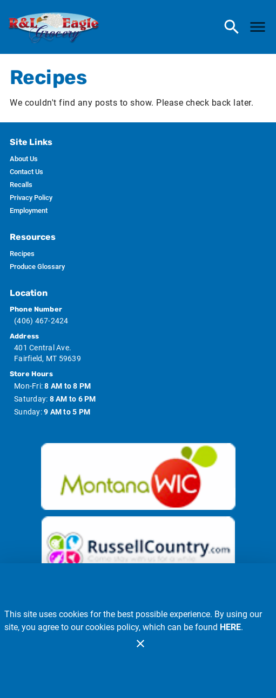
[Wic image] (138, 476)
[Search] (232, 27)
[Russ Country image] (138, 549)
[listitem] (24, 159)
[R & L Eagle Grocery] (56, 27)
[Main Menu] (258, 27)
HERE (230, 627)
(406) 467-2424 (41, 320)
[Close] (140, 643)
